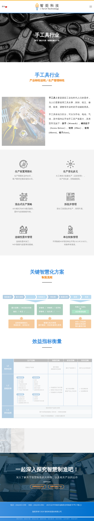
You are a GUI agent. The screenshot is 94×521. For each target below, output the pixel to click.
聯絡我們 (74, 519)
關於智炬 (20, 519)
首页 (36, 40)
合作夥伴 (67, 519)
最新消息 (43, 519)
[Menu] (90, 7)
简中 (5, 7)
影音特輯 (59, 519)
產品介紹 (35, 519)
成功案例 (51, 519)
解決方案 (27, 519)
